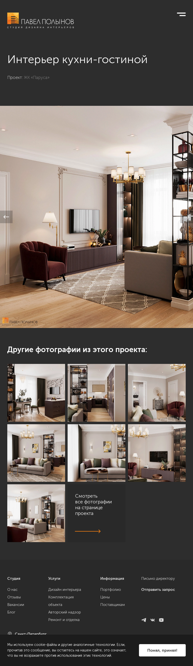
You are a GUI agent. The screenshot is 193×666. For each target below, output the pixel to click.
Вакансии (15, 604)
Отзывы (14, 597)
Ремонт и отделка (64, 619)
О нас (12, 589)
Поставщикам (112, 604)
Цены (105, 597)
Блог (11, 612)
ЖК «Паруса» (37, 77)
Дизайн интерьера (64, 589)
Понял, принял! (162, 650)
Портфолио (110, 589)
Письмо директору (158, 578)
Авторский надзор (64, 612)
